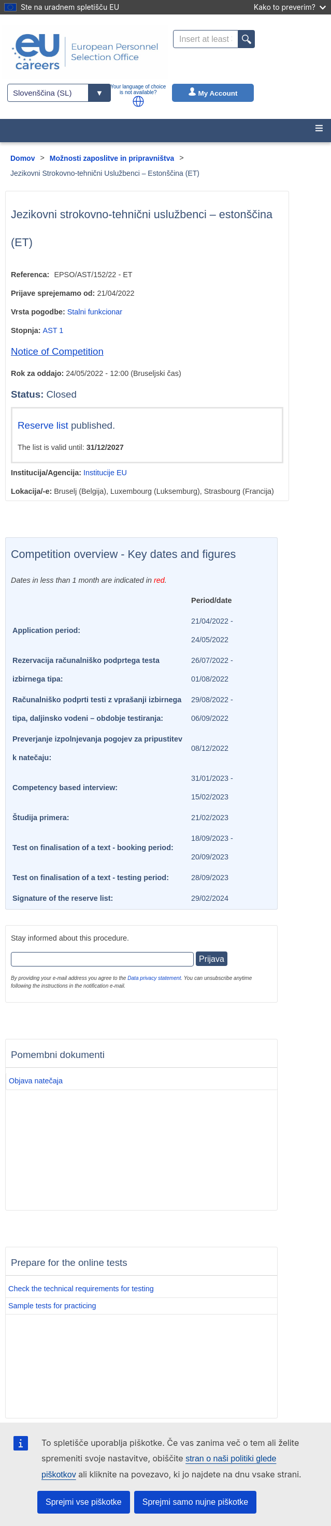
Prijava (211, 959)
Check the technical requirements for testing (81, 1289)
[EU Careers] (85, 52)
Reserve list (44, 425)
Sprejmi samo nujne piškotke (195, 1502)
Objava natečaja (36, 1081)
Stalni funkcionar (94, 312)
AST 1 (53, 330)
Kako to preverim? (290, 7)
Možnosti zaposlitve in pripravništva (112, 158)
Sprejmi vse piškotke (84, 1502)
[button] (138, 101)
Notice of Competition (57, 351)
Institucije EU (105, 473)
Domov (22, 158)
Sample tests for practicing (52, 1306)
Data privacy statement (154, 978)
